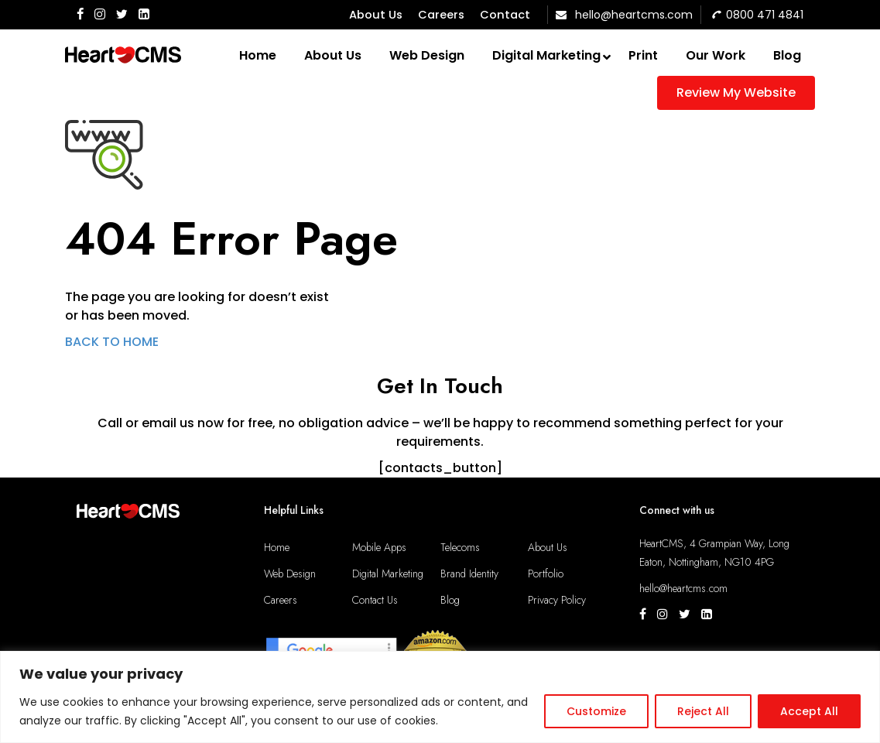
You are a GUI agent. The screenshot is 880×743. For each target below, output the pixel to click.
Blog (450, 600)
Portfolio (545, 573)
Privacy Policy (557, 600)
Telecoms (460, 547)
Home (276, 547)
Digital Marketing (387, 573)
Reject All (703, 711)
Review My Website (736, 92)
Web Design (290, 573)
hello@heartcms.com (624, 14)
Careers (441, 14)
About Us (375, 14)
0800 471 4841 (757, 14)
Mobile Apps (379, 547)
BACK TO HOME (112, 342)
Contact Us (375, 600)
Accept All (809, 711)
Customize (596, 711)
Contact (505, 14)
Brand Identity (469, 573)
